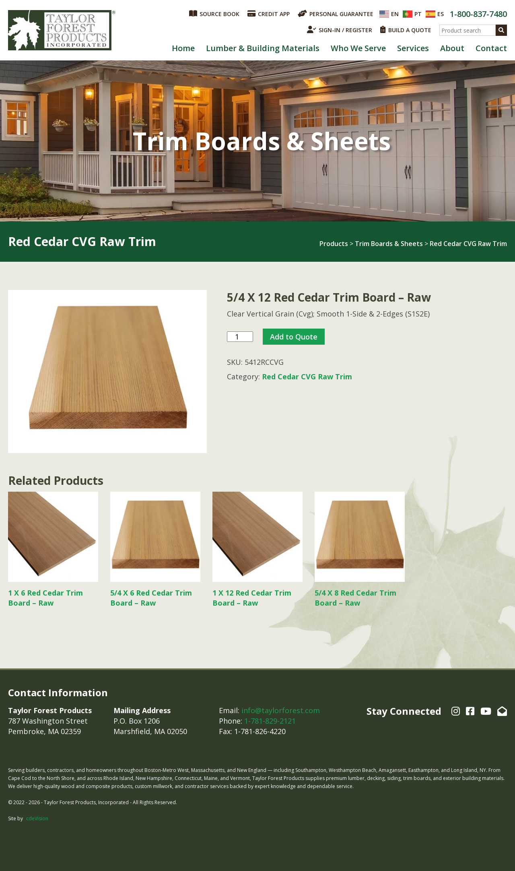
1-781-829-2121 (270, 721)
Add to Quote (293, 336)
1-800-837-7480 (478, 13)
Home (183, 48)
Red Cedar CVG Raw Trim (468, 243)
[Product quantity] (240, 336)
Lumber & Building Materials (262, 48)
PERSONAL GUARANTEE (335, 14)
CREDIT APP (268, 14)
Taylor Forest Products (62, 30)
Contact (491, 48)
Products (333, 243)
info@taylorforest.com (280, 710)
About (452, 48)
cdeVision (37, 818)
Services (413, 48)
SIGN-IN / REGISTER (339, 30)
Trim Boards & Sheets (389, 243)
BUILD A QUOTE (405, 30)
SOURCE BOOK (214, 14)
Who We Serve (358, 48)
